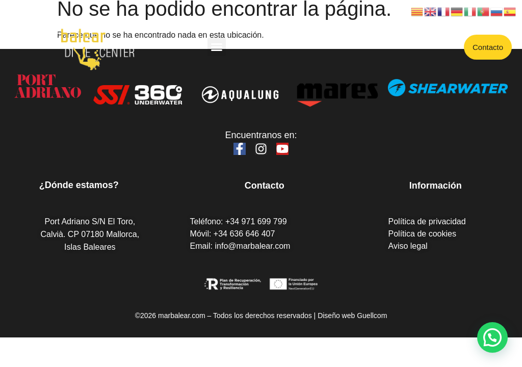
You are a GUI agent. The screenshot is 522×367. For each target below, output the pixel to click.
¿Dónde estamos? (79, 185)
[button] (216, 47)
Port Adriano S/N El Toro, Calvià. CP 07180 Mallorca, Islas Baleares (90, 234)
